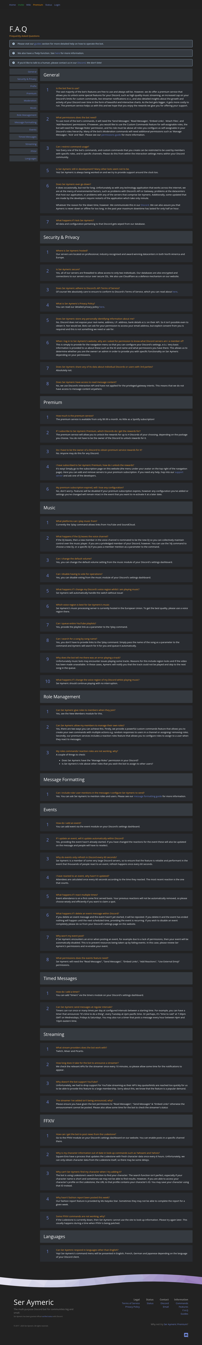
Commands (182, 1303)
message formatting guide (148, 796)
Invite (21, 4)
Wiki (28, 4)
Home (12, 4)
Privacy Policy (132, 1306)
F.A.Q (185, 1310)
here (57, 53)
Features (183, 1306)
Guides (184, 1313)
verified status (47, 1316)
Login (57, 4)
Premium (38, 4)
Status (48, 4)
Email (166, 1306)
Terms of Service (131, 1303)
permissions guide (111, 134)
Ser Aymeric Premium (175, 1324)
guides (37, 43)
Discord (81, 62)
